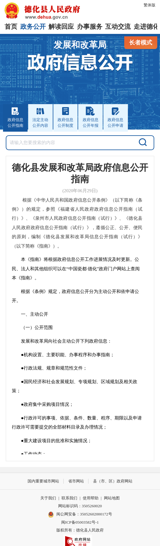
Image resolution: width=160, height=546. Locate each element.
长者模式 (140, 42)
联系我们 (69, 498)
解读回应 (61, 26)
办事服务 (89, 26)
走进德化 (146, 26)
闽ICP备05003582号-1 (80, 522)
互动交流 (118, 26)
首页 (11, 26)
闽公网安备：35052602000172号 (80, 514)
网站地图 (112, 498)
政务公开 (33, 26)
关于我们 (48, 498)
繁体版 (149, 5)
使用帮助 (90, 498)
